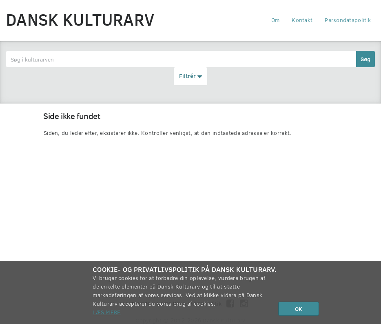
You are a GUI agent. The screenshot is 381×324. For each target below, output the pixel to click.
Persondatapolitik (348, 20)
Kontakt (302, 20)
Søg (365, 59)
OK (298, 309)
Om (275, 20)
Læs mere (106, 312)
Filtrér (190, 76)
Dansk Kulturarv (80, 19)
